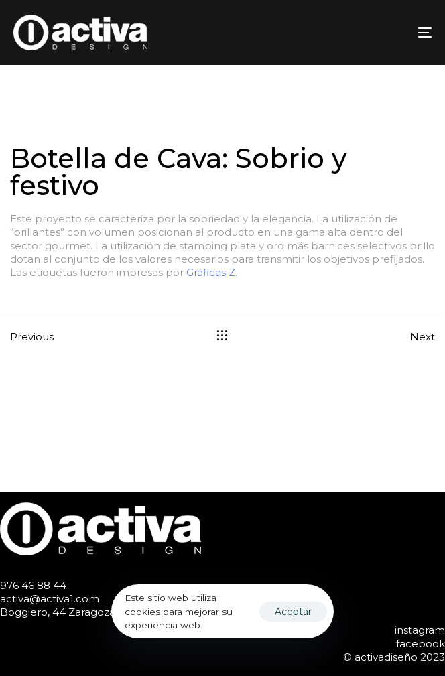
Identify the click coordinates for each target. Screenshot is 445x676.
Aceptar (293, 612)
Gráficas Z (210, 272)
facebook (420, 643)
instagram (420, 630)
